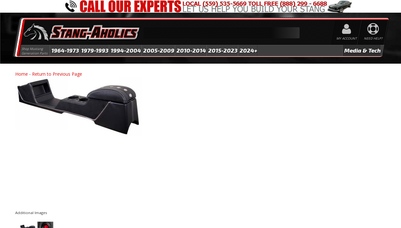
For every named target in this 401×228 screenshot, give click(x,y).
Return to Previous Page (57, 74)
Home (21, 74)
